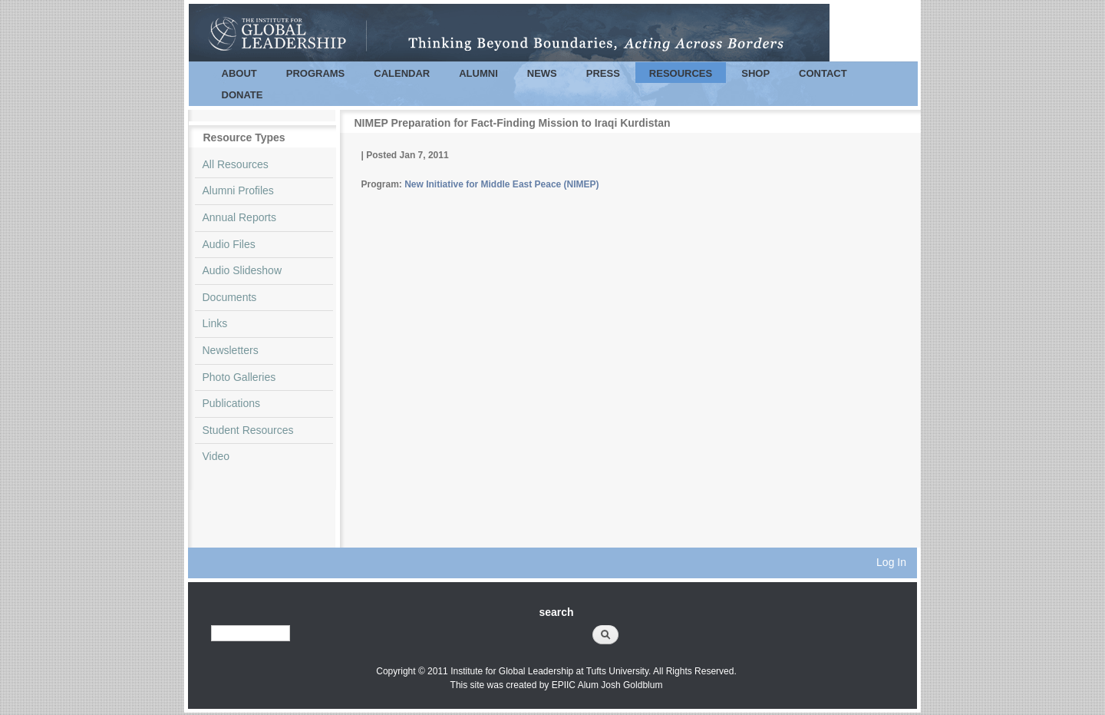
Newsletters (231, 350)
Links (215, 323)
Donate (242, 95)
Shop (755, 73)
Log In (891, 562)
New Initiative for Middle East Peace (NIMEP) (501, 184)
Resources (680, 73)
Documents (230, 297)
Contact (823, 73)
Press (603, 73)
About (239, 73)
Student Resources (248, 430)
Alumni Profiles (238, 190)
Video (216, 456)
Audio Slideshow (242, 270)
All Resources (236, 164)
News (542, 73)
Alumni (478, 73)
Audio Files (229, 244)
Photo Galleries (239, 377)
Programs (315, 73)
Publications (232, 403)
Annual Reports (240, 217)
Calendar (402, 73)
